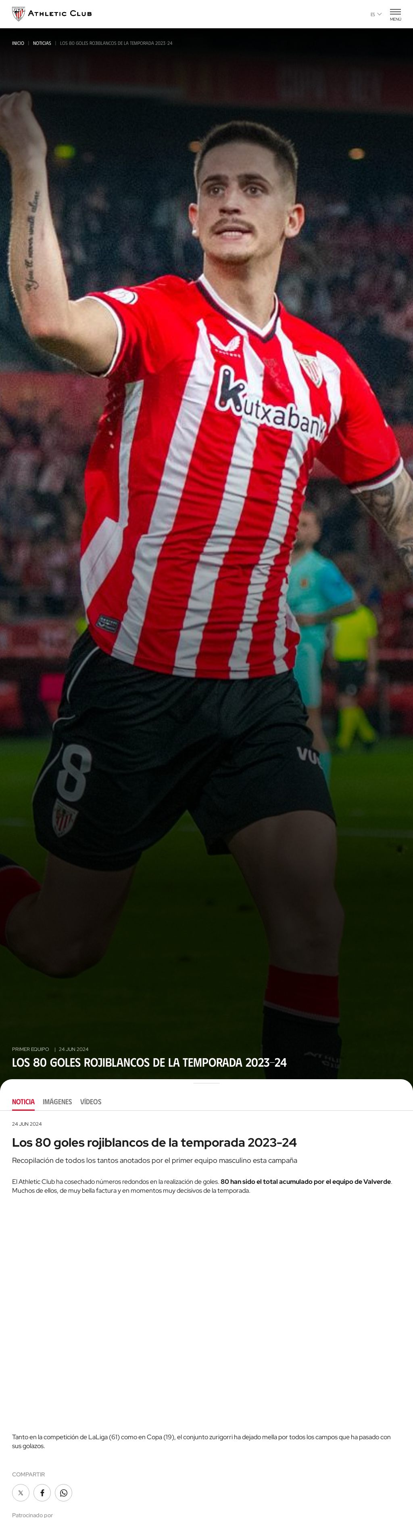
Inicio (18, 43)
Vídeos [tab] (91, 1101)
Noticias (42, 43)
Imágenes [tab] (57, 1101)
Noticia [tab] (23, 1101)
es (376, 14)
